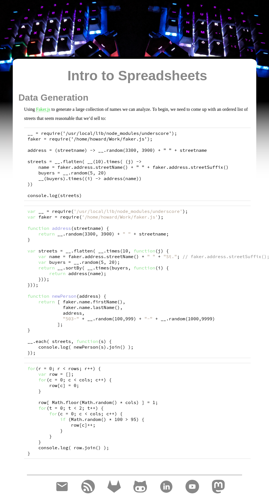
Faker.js (43, 109)
